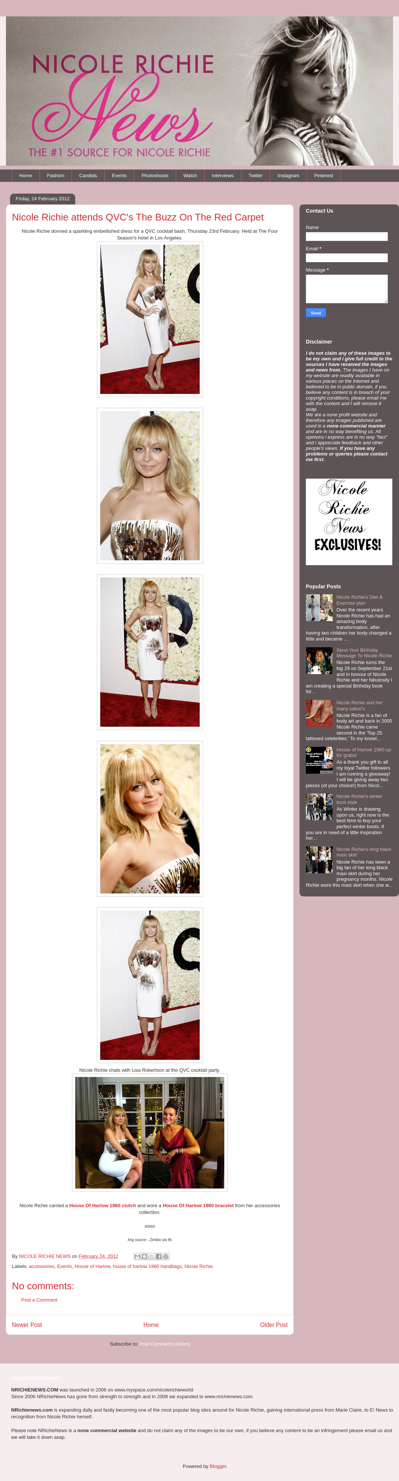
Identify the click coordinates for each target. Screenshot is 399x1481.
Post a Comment (39, 1300)
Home (25, 175)
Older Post (274, 1325)
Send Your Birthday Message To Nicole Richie (364, 653)
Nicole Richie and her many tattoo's (359, 705)
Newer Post (27, 1325)
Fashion (55, 175)
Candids (88, 175)
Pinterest (323, 175)
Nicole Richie (198, 1266)
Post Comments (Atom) (164, 1344)
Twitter (255, 175)
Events (119, 175)
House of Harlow (92, 1266)
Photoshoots (155, 175)
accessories (42, 1266)
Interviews (223, 175)
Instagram (288, 175)
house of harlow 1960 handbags (147, 1266)
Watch (190, 175)
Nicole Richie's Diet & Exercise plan (359, 600)
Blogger (218, 1466)
